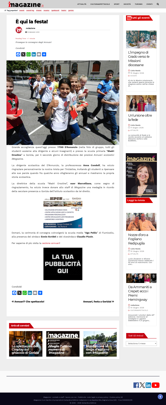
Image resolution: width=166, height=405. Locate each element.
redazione (30, 28)
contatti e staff (58, 397)
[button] (158, 4)
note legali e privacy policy (97, 397)
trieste (38, 10)
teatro (63, 10)
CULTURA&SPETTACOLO (100, 4)
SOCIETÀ (127, 4)
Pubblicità (82, 397)
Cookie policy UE (116, 397)
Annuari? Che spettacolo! (28, 301)
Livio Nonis (135, 70)
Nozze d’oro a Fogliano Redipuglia (138, 239)
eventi (21, 10)
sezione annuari (51, 243)
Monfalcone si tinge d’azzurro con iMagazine (97, 349)
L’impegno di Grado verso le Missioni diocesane (138, 58)
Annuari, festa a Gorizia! (98, 301)
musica (46, 10)
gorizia (71, 10)
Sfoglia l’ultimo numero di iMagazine (60, 349)
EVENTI (150, 4)
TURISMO (139, 4)
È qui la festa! (32, 22)
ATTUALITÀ (81, 4)
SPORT (117, 4)
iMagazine (47, 397)
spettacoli (55, 10)
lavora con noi (71, 397)
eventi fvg (30, 10)
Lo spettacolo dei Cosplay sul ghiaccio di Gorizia (25, 349)
